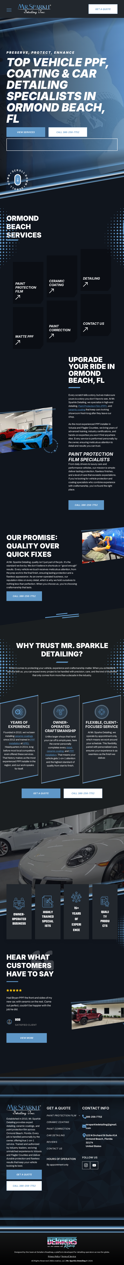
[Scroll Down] (21, 188)
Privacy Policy (54, 1256)
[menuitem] (63, 1115)
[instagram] (86, 1165)
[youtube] (94, 1165)
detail (69, 747)
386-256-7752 (94, 1117)
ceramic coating (76, 409)
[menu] (9, 10)
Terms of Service (68, 1256)
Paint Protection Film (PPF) (92, 406)
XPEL (26, 743)
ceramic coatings (24, 736)
